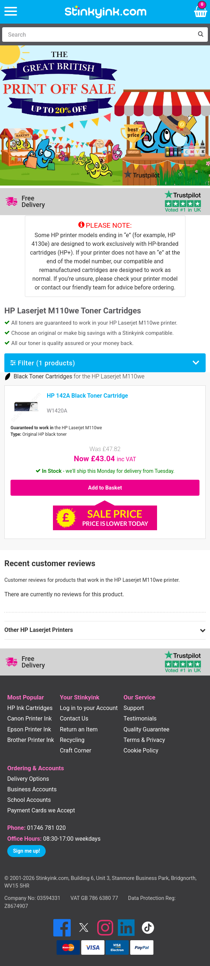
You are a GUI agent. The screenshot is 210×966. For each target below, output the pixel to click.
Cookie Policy (141, 750)
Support (134, 708)
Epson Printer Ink (29, 729)
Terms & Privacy (144, 739)
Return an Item (79, 729)
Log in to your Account (89, 708)
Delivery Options (28, 778)
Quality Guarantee (146, 729)
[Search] (97, 34)
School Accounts (29, 799)
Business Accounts (32, 789)
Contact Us (74, 718)
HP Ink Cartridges (30, 708)
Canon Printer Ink (29, 718)
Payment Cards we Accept (41, 810)
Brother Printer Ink (30, 739)
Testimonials (140, 718)
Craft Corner (75, 750)
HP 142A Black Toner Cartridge (87, 395)
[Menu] (10, 12)
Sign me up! (26, 851)
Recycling (72, 739)
